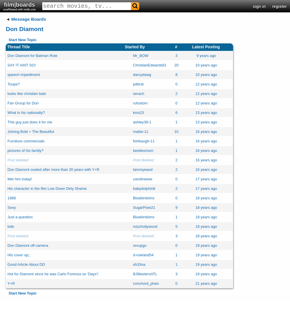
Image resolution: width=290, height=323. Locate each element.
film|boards (19, 6)
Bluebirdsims (143, 198)
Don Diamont (24, 29)
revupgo (139, 245)
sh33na (139, 264)
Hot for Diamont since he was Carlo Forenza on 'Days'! (52, 274)
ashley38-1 (142, 122)
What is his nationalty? (26, 112)
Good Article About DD (26, 264)
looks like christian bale (26, 93)
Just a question (20, 217)
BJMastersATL (145, 274)
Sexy (11, 207)
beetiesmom (143, 150)
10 (176, 131)
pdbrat (138, 84)
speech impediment (23, 74)
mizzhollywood (145, 226)
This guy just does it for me (29, 122)
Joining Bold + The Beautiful (30, 131)
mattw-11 (140, 131)
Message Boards (28, 19)
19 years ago (206, 245)
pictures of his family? (25, 150)
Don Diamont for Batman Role (32, 55)
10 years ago (206, 65)
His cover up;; (18, 255)
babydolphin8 (144, 188)
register (279, 6)
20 (176, 65)
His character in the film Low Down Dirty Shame (47, 188)
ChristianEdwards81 (149, 65)
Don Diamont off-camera (27, 245)
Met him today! (19, 179)
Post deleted (17, 160)
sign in (259, 6)
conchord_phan (146, 283)
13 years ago (206, 112)
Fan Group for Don (23, 103)
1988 (11, 198)
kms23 (138, 112)
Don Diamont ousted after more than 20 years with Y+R (53, 169)
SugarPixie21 (144, 207)
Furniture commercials (26, 141)
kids (10, 226)
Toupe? (13, 84)
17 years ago (206, 179)
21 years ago (206, 283)
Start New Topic (23, 40)
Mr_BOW (140, 55)
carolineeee (142, 179)
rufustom (140, 103)
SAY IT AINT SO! (21, 65)
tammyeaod (142, 169)
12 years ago (206, 84)
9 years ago (206, 55)
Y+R (11, 283)
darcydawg (142, 74)
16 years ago (206, 131)
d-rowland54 (143, 255)
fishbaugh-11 (143, 141)
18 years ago (206, 198)
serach (138, 93)
